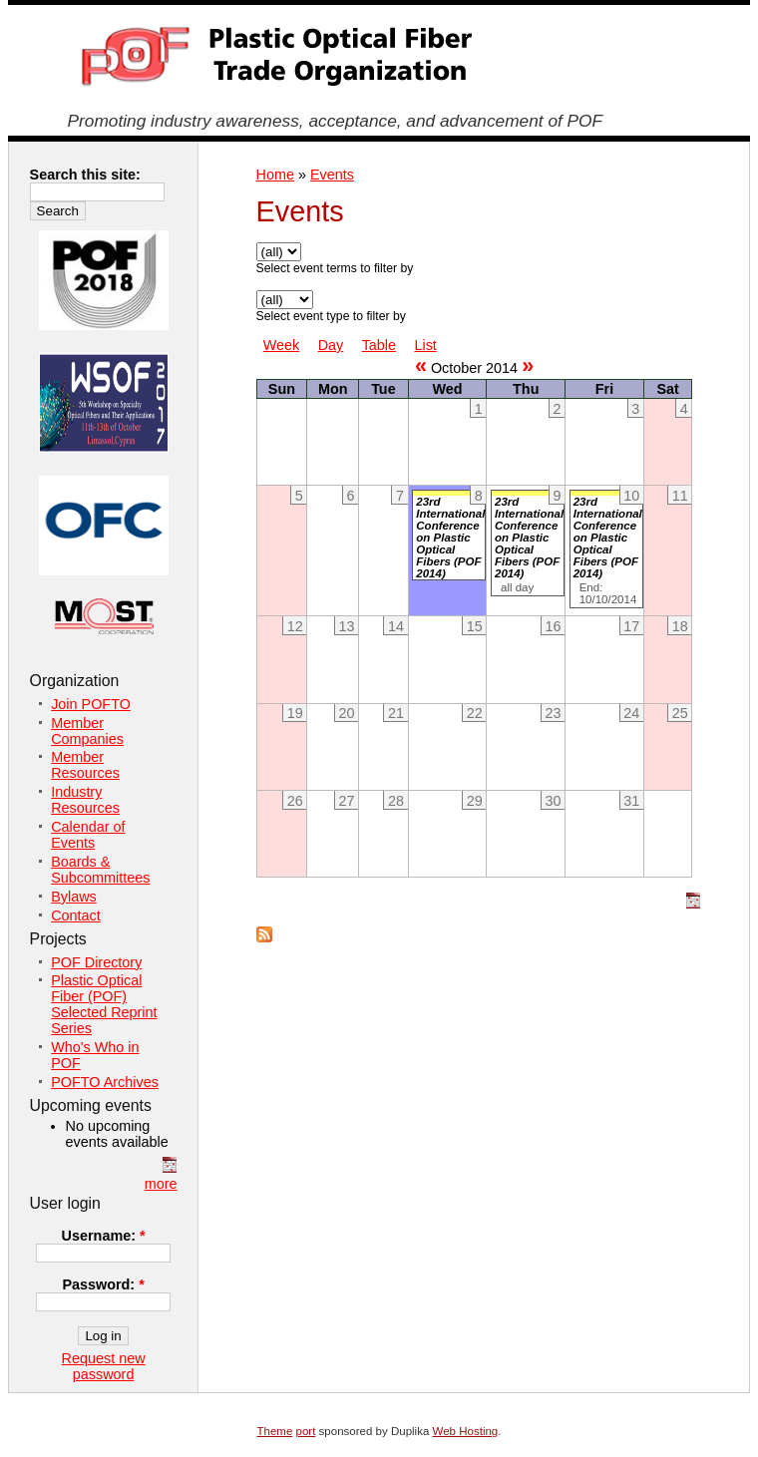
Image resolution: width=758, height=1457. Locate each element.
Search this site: (85, 174)
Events (332, 174)
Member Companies (87, 731)
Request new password (104, 1366)
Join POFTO (91, 704)
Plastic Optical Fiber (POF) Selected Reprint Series (104, 1004)
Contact (76, 915)
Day (331, 345)
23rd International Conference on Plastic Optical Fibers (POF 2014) (450, 537)
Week (281, 345)
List (425, 345)
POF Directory (96, 962)
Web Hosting (466, 1431)
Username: (104, 1236)
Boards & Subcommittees (100, 870)
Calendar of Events (88, 835)
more (161, 1184)
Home (275, 174)
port (306, 1431)
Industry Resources (85, 800)
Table (379, 345)
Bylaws (74, 897)
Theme (275, 1431)
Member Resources (85, 765)
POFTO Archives (105, 1082)
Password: (103, 1284)
